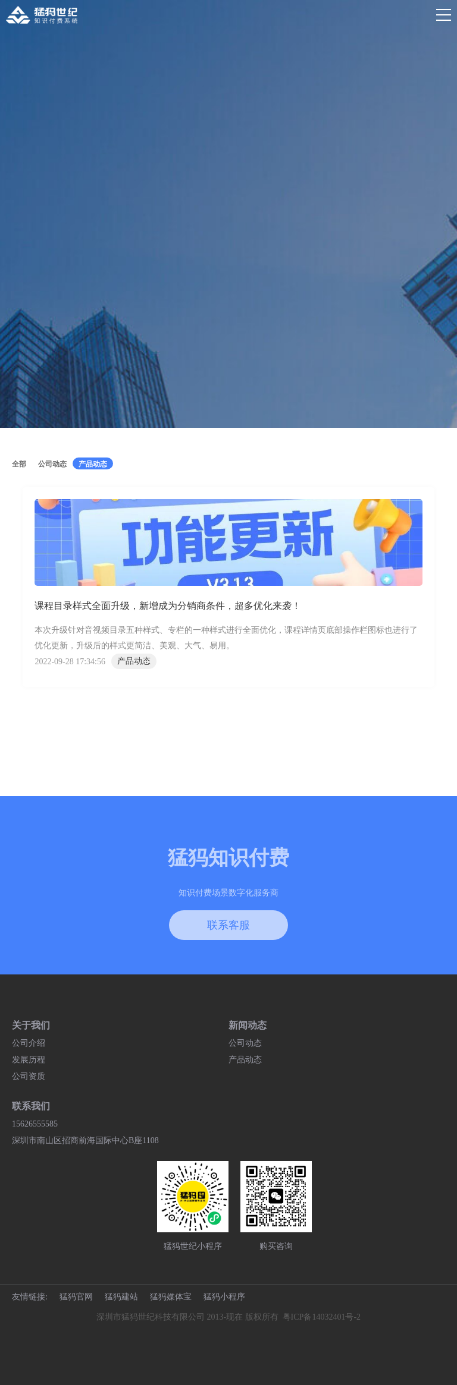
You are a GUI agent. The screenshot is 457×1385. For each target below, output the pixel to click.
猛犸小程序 (224, 1296)
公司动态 (245, 1043)
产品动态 (245, 1059)
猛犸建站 (121, 1296)
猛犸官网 (76, 1296)
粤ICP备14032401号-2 (322, 1317)
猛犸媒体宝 (171, 1296)
